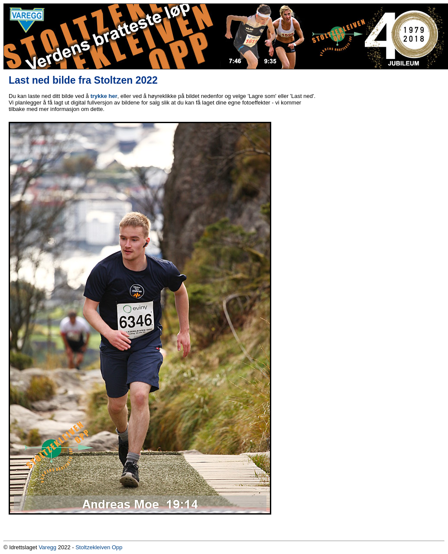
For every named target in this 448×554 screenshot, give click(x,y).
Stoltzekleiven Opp (98, 547)
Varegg (47, 547)
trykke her (104, 96)
